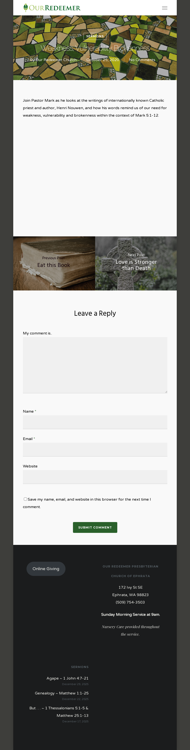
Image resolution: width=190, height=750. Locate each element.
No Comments (142, 59)
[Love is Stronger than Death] (136, 263)
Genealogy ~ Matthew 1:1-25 (62, 693)
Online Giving (46, 568)
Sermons (95, 36)
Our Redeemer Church (56, 59)
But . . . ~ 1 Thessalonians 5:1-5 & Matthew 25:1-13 (59, 712)
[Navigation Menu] (164, 7)
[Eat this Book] (53, 263)
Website (30, 466)
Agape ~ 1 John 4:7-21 (67, 678)
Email (29, 438)
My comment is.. (37, 333)
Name (29, 411)
